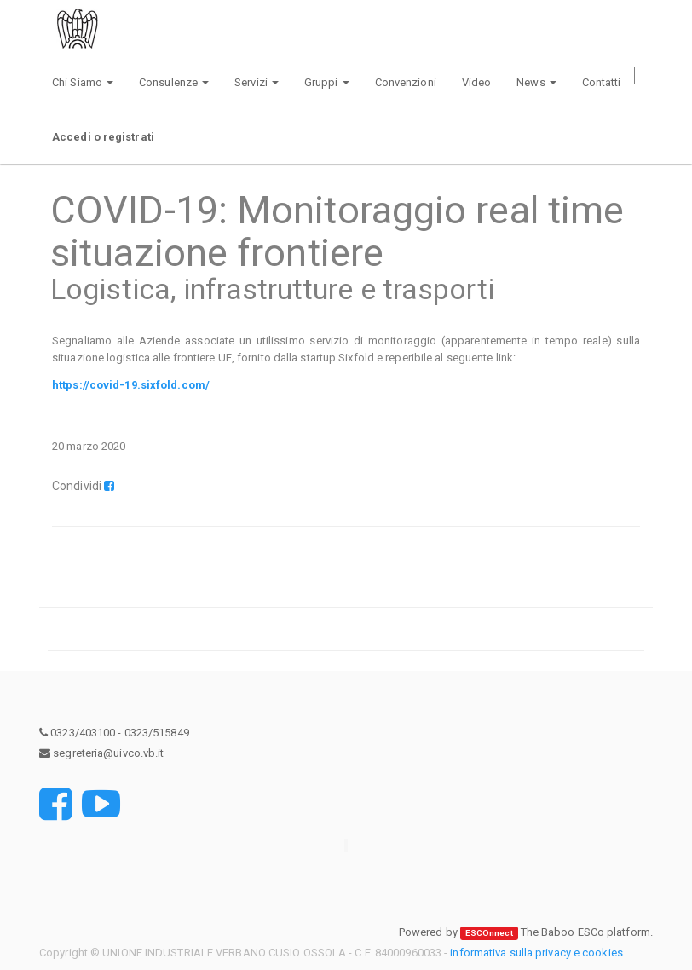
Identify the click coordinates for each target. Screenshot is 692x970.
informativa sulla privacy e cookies (536, 952)
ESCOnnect (489, 933)
